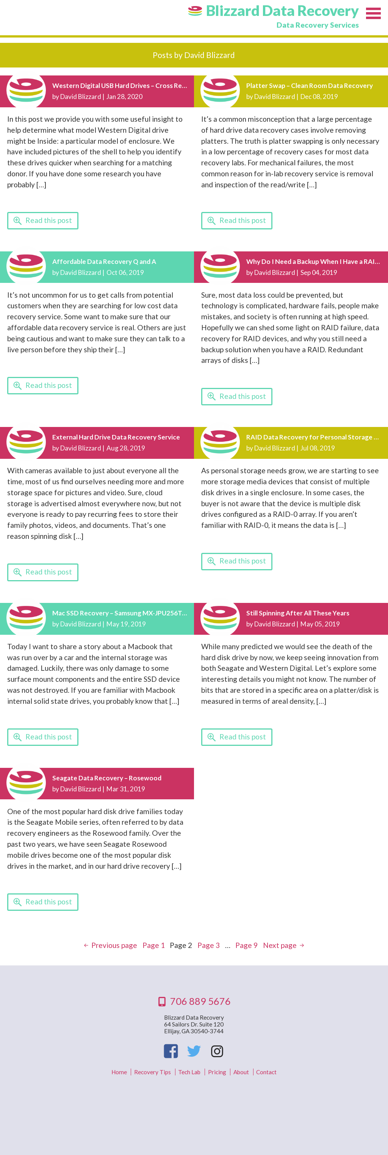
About (241, 1072)
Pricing (217, 1072)
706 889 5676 (200, 1001)
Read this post (48, 220)
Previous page (114, 945)
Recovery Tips (152, 1072)
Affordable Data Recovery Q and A (104, 261)
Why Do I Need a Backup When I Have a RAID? (314, 261)
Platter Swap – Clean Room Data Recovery (309, 85)
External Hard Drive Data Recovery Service (116, 437)
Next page (280, 945)
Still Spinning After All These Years (297, 613)
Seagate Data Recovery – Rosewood (106, 778)
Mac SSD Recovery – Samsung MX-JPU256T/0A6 (124, 613)
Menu (373, 14)
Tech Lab (189, 1072)
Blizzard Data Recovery (282, 10)
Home (119, 1072)
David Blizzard (80, 96)
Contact (266, 1072)
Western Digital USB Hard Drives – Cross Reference (129, 85)
